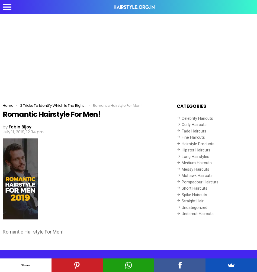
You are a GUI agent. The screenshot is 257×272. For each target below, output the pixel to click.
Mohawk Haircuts (197, 175)
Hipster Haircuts (196, 150)
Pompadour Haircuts (200, 182)
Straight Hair (193, 201)
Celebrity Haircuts (197, 118)
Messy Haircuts (195, 169)
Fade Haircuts (194, 131)
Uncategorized (194, 207)
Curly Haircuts (194, 124)
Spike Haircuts (194, 194)
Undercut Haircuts (198, 213)
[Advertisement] (128, 55)
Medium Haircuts (197, 162)
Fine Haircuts (193, 137)
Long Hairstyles (195, 156)
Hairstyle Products (198, 143)
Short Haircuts (194, 188)
